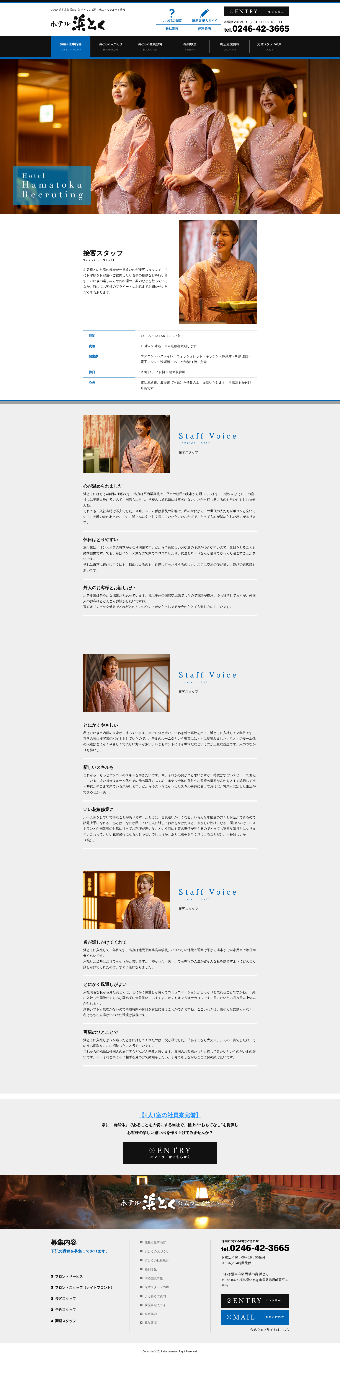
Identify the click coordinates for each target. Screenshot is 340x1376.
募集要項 (204, 28)
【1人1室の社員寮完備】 (170, 1115)
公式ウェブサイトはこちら (269, 1329)
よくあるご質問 (172, 15)
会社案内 (172, 28)
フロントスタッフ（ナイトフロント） (84, 1287)
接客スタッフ (65, 1298)
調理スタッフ (65, 1321)
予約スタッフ (65, 1309)
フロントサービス (69, 1276)
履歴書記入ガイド (204, 15)
